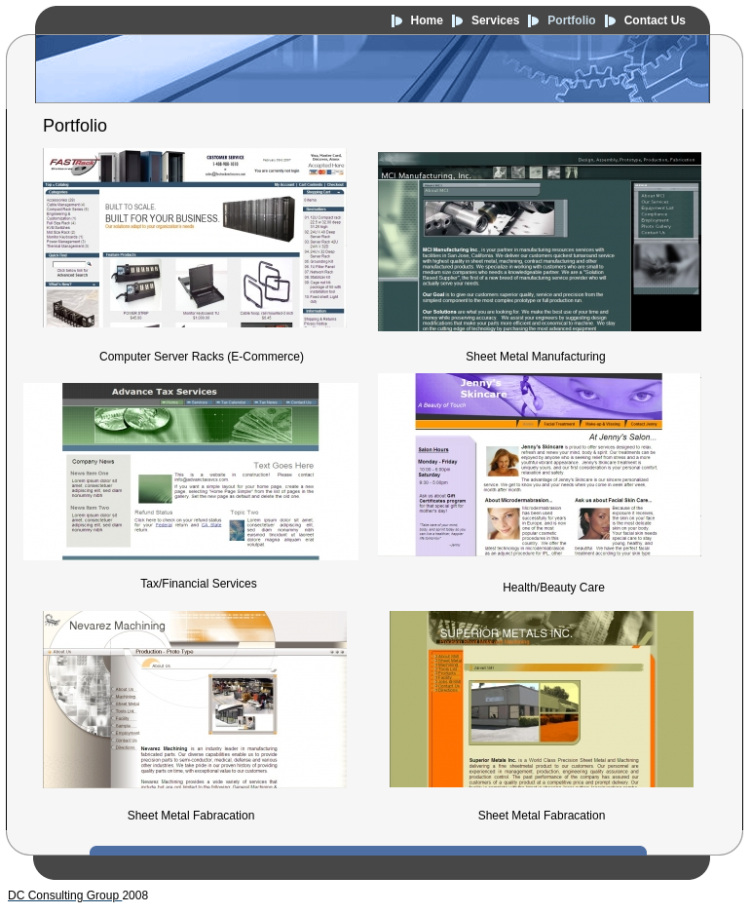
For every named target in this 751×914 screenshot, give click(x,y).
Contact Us (655, 20)
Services (495, 20)
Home (427, 20)
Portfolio (571, 20)
